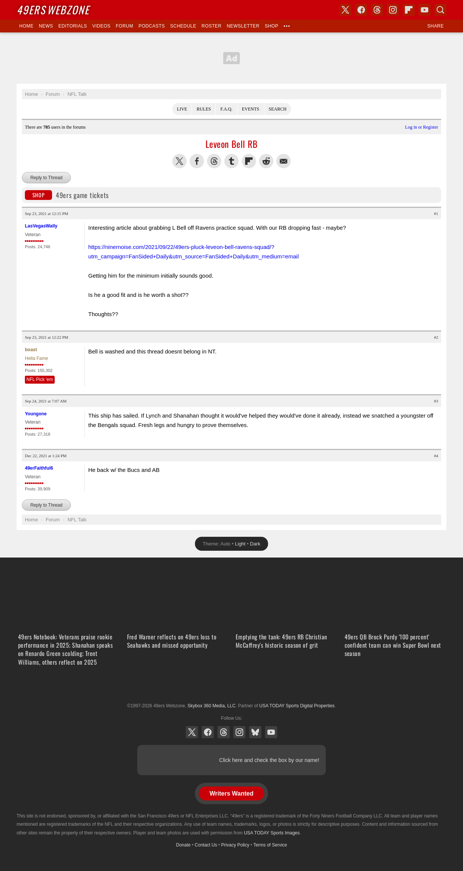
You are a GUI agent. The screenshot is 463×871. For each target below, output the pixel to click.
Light (240, 544)
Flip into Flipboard (249, 161)
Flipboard (409, 10)
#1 (436, 213)
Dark (255, 544)
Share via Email (283, 161)
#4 (436, 455)
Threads (224, 732)
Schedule (183, 26)
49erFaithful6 (39, 468)
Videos (101, 26)
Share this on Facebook (197, 161)
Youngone (36, 413)
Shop (271, 26)
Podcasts (151, 26)
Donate (183, 845)
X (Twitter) (192, 732)
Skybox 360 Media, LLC (211, 705)
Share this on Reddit (266, 161)
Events (250, 109)
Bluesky (255, 732)
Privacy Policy (235, 845)
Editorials (72, 26)
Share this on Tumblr (231, 161)
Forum (124, 26)
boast (31, 349)
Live (182, 109)
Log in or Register (421, 127)
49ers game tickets (67, 195)
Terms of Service (270, 845)
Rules (203, 109)
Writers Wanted (231, 793)
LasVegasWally (41, 226)
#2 (436, 337)
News (46, 26)
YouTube (271, 732)
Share (435, 26)
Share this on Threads (214, 161)
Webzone (53, 9)
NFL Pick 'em (39, 379)
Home (26, 26)
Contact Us (206, 845)
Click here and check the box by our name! (269, 760)
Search (278, 109)
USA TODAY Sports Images (272, 833)
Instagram (239, 732)
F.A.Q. (226, 109)
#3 (436, 401)
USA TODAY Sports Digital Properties (231, 687)
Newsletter (243, 26)
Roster (211, 26)
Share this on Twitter (179, 161)
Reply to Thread (46, 177)
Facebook (208, 732)
